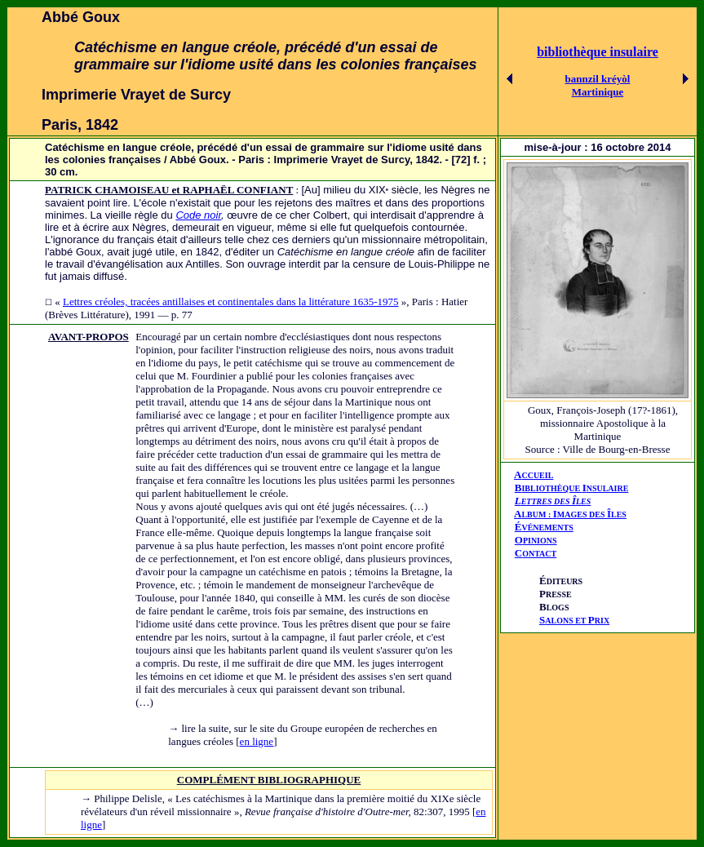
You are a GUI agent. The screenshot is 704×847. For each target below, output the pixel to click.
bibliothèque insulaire (597, 52)
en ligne (257, 741)
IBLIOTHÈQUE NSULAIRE (574, 488)
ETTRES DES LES (556, 501)
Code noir (198, 215)
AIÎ (570, 514)
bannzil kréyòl (598, 79)
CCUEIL (537, 475)
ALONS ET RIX (574, 620)
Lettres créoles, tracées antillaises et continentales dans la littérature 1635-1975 (231, 301)
